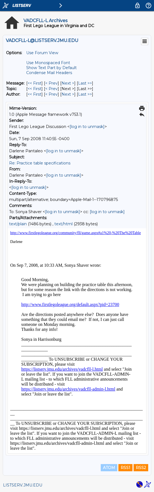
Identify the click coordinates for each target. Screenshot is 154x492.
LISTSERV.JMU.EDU (22, 485)
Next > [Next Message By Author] (68, 94)
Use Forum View (42, 52)
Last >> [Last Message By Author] (85, 94)
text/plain (18, 223)
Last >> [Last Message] (85, 83)
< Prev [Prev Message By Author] (51, 94)
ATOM (109, 467)
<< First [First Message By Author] (34, 94)
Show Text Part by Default (51, 67)
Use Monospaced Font (48, 62)
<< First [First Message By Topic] (34, 88)
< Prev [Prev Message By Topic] (51, 88)
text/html (63, 223)
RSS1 (125, 467)
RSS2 (141, 467)
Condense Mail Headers (49, 72)
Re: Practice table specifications (39, 163)
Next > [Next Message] (68, 83)
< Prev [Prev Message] (51, 83)
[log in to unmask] (87, 126)
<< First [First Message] (34, 83)
